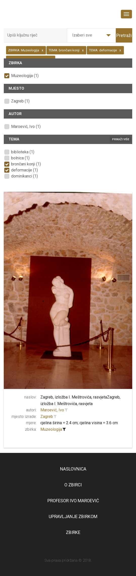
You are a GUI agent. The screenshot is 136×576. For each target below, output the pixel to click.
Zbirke (73, 532)
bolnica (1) (20, 158)
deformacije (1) (24, 170)
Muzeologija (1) (25, 75)
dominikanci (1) (24, 176)
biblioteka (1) (22, 152)
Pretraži (124, 35)
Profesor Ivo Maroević (73, 500)
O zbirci (73, 484)
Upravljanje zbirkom (73, 516)
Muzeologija (51, 429)
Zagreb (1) (20, 101)
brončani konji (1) (26, 164)
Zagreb (46, 416)
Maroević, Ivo (52, 410)
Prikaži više (120, 139)
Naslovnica (73, 469)
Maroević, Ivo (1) (26, 126)
